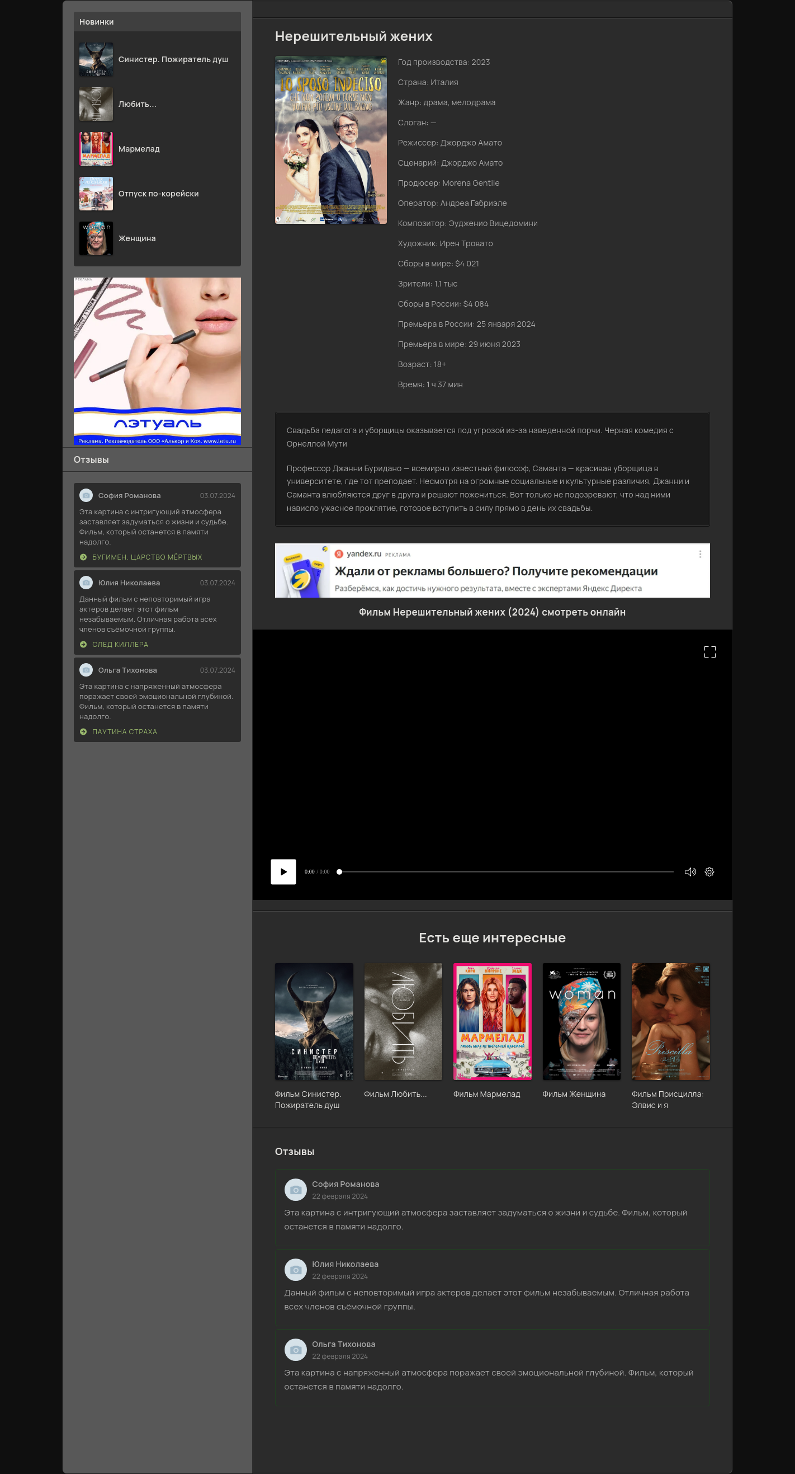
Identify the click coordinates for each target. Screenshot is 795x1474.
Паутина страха (119, 731)
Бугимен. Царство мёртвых (141, 557)
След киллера (114, 644)
